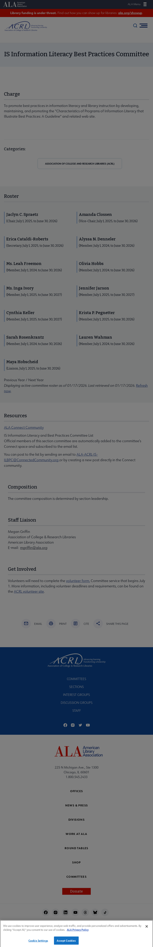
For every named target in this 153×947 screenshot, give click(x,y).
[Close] (146, 928)
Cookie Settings (38, 942)
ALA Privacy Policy (78, 931)
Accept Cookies (66, 942)
